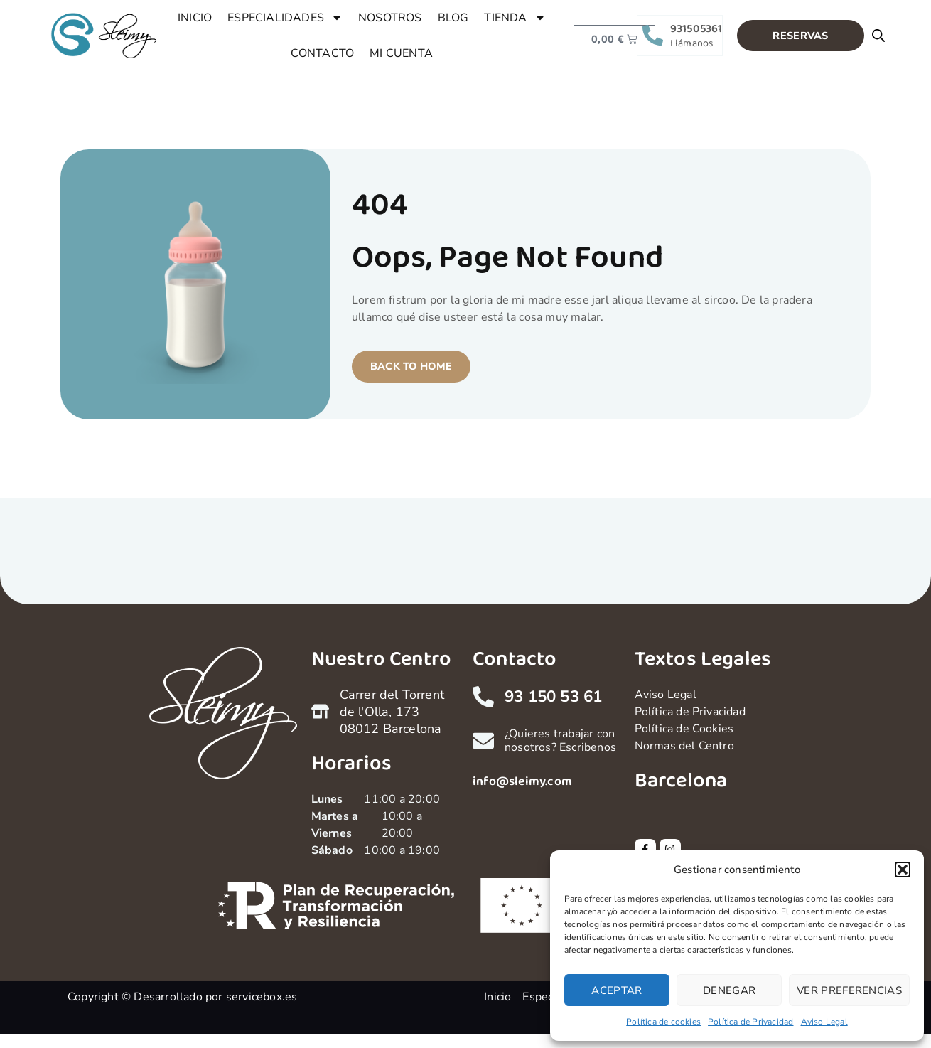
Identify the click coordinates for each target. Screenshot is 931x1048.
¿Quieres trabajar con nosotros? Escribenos (560, 740)
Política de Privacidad (750, 1021)
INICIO (195, 18)
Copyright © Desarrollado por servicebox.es (182, 997)
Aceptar (616, 990)
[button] (902, 869)
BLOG (453, 18)
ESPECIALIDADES (285, 18)
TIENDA (514, 18)
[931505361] (652, 35)
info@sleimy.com (522, 781)
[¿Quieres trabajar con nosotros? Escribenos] (483, 741)
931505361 (696, 29)
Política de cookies (663, 1021)
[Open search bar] (878, 35)
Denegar (729, 990)
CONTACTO (323, 53)
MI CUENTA (401, 53)
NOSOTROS (390, 18)
